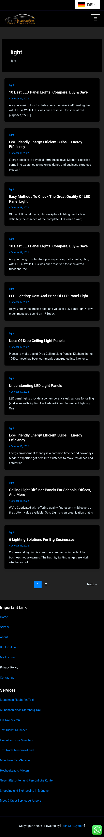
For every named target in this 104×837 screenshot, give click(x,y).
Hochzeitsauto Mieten (14, 770)
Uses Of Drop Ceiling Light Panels (36, 341)
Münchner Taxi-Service (15, 760)
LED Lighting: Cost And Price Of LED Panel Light (48, 296)
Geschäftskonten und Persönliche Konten (27, 780)
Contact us (7, 677)
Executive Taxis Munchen (16, 740)
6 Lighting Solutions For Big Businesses (42, 539)
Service (5, 627)
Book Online (8, 647)
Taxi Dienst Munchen (13, 730)
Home (4, 617)
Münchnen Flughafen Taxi (17, 700)
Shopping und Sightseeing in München (25, 790)
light (11, 85)
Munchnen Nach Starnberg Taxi (20, 710)
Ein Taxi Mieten (10, 720)
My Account (8, 657)
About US (6, 637)
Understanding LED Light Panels (35, 385)
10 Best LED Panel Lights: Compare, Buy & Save (48, 92)
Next (92, 584)
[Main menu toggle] (95, 18)
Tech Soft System (72, 826)
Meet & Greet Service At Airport (20, 800)
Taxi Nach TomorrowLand (17, 750)
